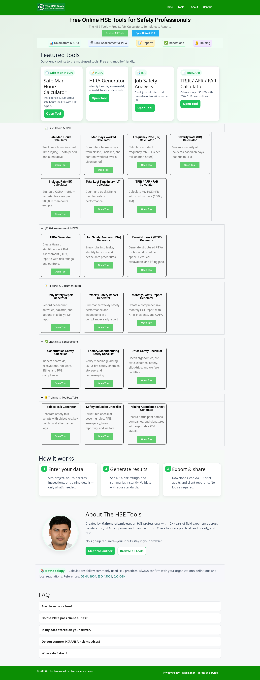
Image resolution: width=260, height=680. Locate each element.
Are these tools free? (57, 606)
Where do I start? (54, 653)
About (194, 7)
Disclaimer (188, 672)
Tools (181, 7)
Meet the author (100, 551)
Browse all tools (131, 551)
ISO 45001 (105, 576)
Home (169, 7)
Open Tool (53, 113)
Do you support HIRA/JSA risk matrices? (71, 642)
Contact (207, 7)
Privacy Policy (171, 672)
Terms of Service (207, 672)
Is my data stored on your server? (66, 630)
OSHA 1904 (88, 576)
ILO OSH (120, 576)
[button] (181, 7)
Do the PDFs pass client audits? (65, 618)
